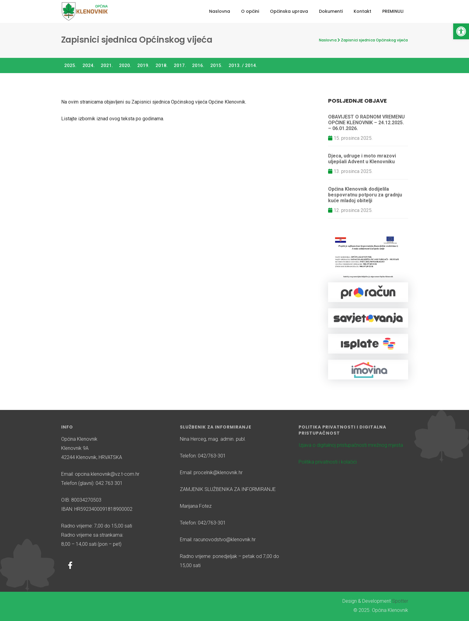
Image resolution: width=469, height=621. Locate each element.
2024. (88, 65)
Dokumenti (331, 11)
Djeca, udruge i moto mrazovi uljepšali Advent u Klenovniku (362, 158)
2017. (180, 65)
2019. (143, 65)
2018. (162, 65)
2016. (198, 65)
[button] (461, 31)
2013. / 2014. (243, 65)
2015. (216, 65)
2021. (107, 65)
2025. (70, 65)
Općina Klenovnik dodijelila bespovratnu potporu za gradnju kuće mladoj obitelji (365, 194)
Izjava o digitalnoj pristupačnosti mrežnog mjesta (351, 445)
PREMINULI (393, 11)
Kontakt (362, 11)
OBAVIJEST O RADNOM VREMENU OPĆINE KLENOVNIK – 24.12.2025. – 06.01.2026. (366, 122)
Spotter (400, 601)
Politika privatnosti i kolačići (328, 462)
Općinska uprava (289, 11)
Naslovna (219, 11)
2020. (125, 65)
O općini (250, 11)
